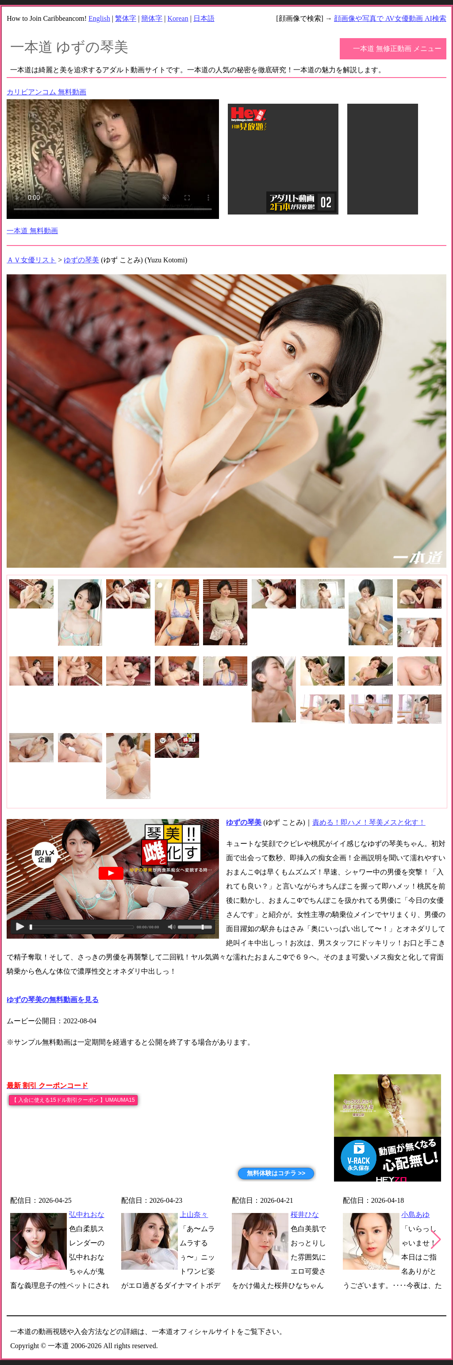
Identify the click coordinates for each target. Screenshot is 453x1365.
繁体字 (125, 18)
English (99, 18)
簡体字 (151, 18)
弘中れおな (86, 1214)
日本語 (204, 18)
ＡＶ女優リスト (31, 260)
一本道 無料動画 (32, 230)
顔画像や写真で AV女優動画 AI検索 (390, 18)
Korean (178, 18)
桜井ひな (305, 1214)
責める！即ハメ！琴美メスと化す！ (369, 822)
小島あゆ (415, 1214)
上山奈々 (194, 1214)
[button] (436, 1239)
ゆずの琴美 (81, 260)
